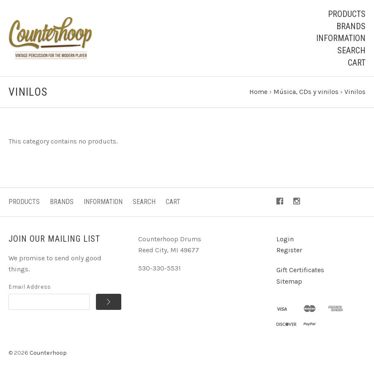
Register (289, 250)
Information (341, 38)
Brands (351, 26)
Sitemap (289, 281)
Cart (357, 63)
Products (347, 14)
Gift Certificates (300, 270)
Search (351, 50)
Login (285, 239)
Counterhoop (48, 352)
